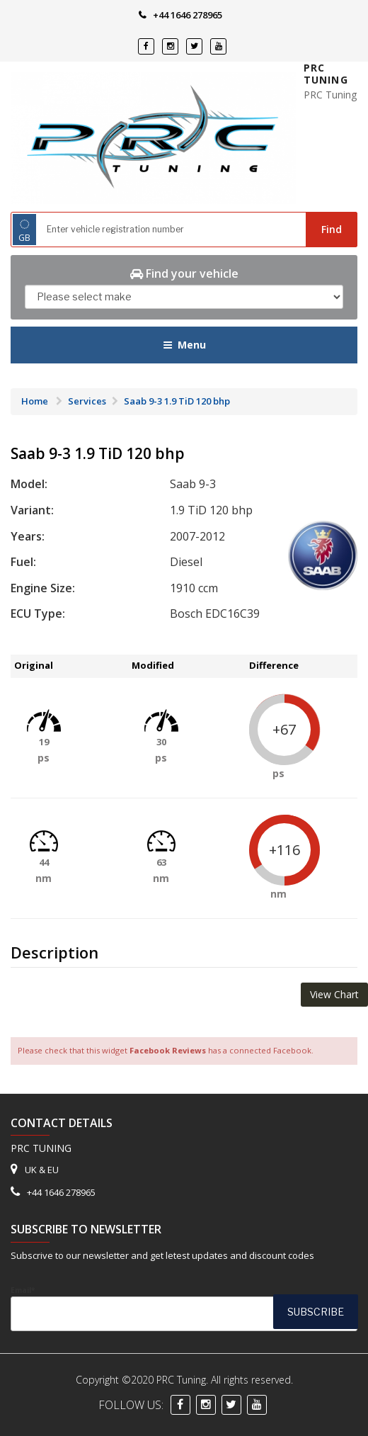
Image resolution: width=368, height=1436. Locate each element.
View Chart (334, 994)
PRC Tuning (326, 74)
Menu (184, 344)
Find (331, 229)
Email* (184, 1308)
